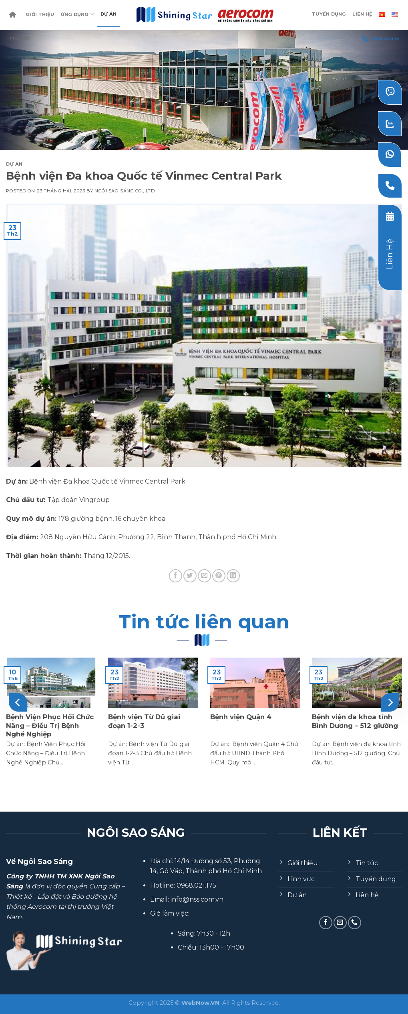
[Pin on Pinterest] (218, 575)
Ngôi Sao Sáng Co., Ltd (124, 191)
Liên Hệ (362, 14)
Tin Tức (20, 39)
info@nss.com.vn (197, 899)
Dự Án (108, 14)
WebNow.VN (200, 1002)
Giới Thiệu (40, 14)
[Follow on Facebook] (325, 922)
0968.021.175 (380, 39)
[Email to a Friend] (204, 575)
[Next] (389, 702)
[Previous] (18, 702)
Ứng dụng (77, 14)
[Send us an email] (340, 922)
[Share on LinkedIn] (233, 575)
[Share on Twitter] (190, 575)
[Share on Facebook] (175, 575)
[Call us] (354, 922)
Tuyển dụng (329, 14)
